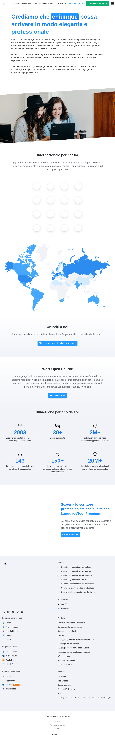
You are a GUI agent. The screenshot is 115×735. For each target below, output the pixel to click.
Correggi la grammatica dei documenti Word (76, 639)
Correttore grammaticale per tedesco (76, 571)
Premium (61, 635)
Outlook (13, 684)
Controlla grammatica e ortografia (71, 623)
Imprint (57, 728)
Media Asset (63, 681)
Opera (8, 639)
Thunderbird (11, 689)
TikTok (17, 611)
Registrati (73, 3)
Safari (8, 635)
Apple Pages (11, 660)
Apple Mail (10, 680)
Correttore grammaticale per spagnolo (76, 575)
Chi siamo (62, 677)
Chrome (9, 623)
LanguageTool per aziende (68, 644)
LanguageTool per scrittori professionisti (74, 652)
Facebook (8, 611)
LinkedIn (22, 611)
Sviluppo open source (66, 660)
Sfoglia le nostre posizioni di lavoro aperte (57, 343)
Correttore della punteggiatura (70, 627)
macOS (64, 604)
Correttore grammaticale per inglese (76, 567)
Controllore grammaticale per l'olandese (77, 588)
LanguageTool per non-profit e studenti (73, 648)
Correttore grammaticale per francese (76, 580)
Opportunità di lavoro (66, 689)
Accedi (82, 3)
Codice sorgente (64, 685)
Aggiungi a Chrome (98, 3)
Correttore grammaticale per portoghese (77, 584)
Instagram (13, 611)
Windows (65, 608)
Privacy (57, 721)
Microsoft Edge (12, 627)
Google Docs (11, 652)
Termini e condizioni (57, 725)
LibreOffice (10, 664)
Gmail (8, 676)
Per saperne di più (58, 396)
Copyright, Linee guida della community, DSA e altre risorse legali (84, 698)
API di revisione (64, 656)
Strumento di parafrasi (67, 631)
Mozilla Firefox (12, 631)
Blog (59, 693)
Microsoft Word (12, 656)
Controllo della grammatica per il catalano (78, 592)
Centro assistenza (65, 664)
